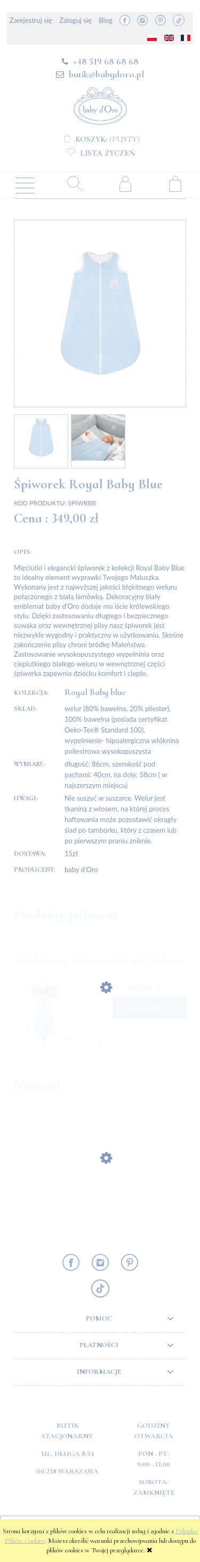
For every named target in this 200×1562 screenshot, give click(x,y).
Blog (105, 20)
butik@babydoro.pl (106, 74)
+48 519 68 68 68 (106, 61)
